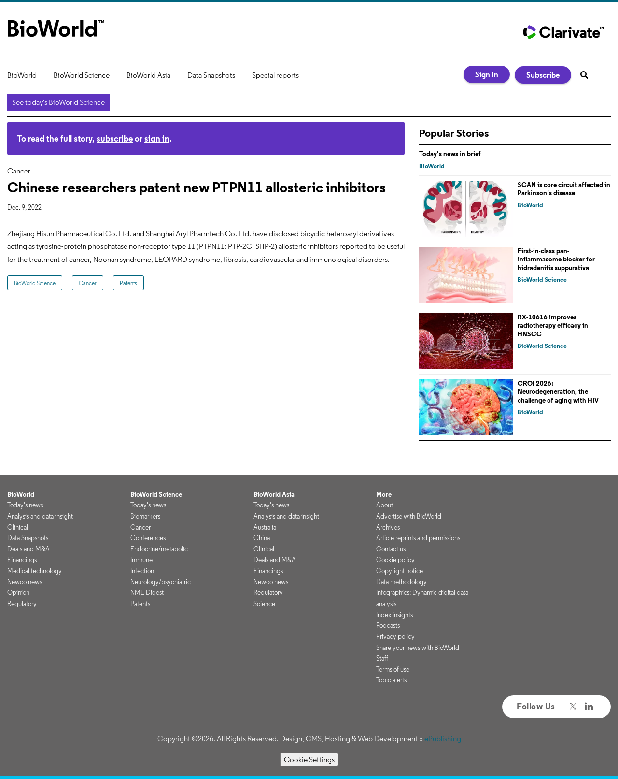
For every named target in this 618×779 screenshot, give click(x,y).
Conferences (148, 538)
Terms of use (392, 669)
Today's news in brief (450, 153)
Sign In (486, 74)
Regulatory (22, 603)
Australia (264, 527)
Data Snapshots (211, 75)
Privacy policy (395, 636)
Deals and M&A (28, 549)
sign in (156, 138)
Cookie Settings (309, 759)
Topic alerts (391, 680)
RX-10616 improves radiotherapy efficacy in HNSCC (553, 325)
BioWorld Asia (148, 75)
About (384, 505)
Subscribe (543, 75)
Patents (128, 283)
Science (264, 603)
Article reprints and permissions (418, 538)
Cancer (88, 283)
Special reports (275, 75)
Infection (142, 570)
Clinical (17, 527)
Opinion (18, 592)
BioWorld (22, 75)
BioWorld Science (82, 75)
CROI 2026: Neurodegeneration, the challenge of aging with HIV (558, 391)
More (384, 494)
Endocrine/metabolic (159, 549)
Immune (141, 559)
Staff (382, 658)
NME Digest (147, 592)
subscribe (115, 138)
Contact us (391, 549)
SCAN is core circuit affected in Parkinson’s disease (564, 189)
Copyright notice (399, 570)
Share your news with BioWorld (417, 647)
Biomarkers (145, 516)
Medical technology (34, 570)
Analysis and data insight (40, 516)
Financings (22, 559)
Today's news (25, 505)
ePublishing (442, 738)
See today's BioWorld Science (58, 102)
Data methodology (401, 581)
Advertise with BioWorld (408, 516)
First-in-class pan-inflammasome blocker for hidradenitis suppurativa (556, 259)
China (261, 538)
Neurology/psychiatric (160, 581)
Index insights (394, 614)
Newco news (24, 581)
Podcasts (388, 625)
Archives (388, 527)
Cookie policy (395, 559)
